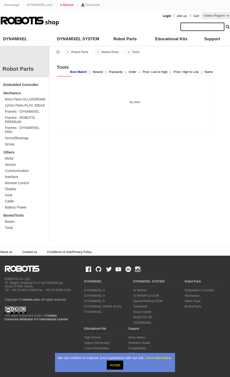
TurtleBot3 (140, 306)
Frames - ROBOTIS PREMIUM (20, 120)
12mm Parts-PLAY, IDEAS (25, 105)
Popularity (116, 72)
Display (10, 189)
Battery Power (16, 207)
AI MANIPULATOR (146, 295)
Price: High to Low (187, 72)
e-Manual (66, 5)
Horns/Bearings (17, 138)
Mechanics (12, 93)
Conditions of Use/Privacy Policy (69, 252)
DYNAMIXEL (15, 39)
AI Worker (140, 290)
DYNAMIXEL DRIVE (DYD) (103, 306)
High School (92, 337)
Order (133, 72)
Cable (9, 201)
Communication (17, 171)
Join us (182, 16)
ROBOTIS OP (142, 317)
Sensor (10, 165)
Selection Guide (139, 343)
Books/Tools (13, 215)
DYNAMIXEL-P (94, 301)
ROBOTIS (24, 268)
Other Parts (193, 301)
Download (90, 5)
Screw (9, 144)
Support (212, 39)
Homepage (12, 5)
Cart (196, 16)
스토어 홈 (58, 51)
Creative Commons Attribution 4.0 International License (36, 317)
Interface (11, 177)
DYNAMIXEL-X (94, 295)
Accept (115, 365)
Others (8, 152)
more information (158, 358)
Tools (9, 228)
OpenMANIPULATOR (148, 301)
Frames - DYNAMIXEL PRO (22, 130)
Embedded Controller (20, 85)
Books (9, 221)
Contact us (29, 252)
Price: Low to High (155, 72)
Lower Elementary (96, 348)
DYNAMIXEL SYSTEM (78, 39)
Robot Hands (142, 312)
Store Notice (136, 337)
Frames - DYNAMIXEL (22, 111)
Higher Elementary (97, 343)
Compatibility (137, 348)
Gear (9, 195)
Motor (9, 158)
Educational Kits (171, 39)
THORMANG (142, 322)
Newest (98, 72)
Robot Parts (125, 39)
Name (208, 72)
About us (6, 252)
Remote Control (17, 183)
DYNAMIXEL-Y (94, 290)
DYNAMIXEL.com (40, 5)
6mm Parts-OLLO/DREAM (25, 99)
